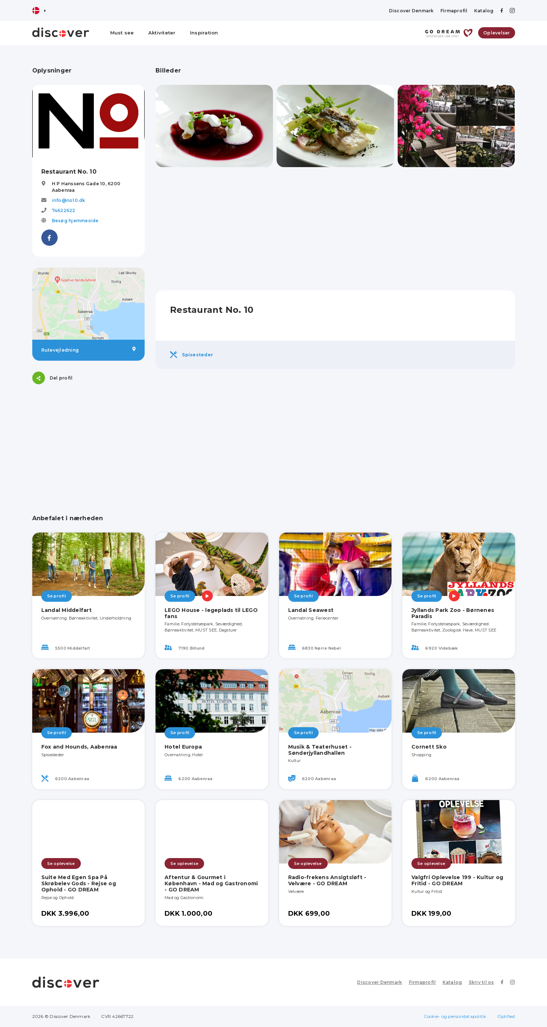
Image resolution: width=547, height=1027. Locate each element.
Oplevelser (496, 33)
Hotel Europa (183, 747)
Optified (506, 1016)
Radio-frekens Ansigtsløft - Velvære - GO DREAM (327, 880)
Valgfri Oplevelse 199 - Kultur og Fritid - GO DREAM (457, 880)
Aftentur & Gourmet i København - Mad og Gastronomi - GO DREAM (211, 883)
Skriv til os (481, 982)
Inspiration (204, 33)
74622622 (63, 210)
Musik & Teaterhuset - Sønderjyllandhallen (320, 750)
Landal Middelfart (66, 610)
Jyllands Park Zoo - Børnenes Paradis (452, 613)
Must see (122, 33)
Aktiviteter (162, 33)
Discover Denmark (411, 10)
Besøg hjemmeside (75, 220)
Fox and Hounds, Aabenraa (79, 747)
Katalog (484, 10)
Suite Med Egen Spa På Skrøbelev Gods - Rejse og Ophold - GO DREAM (78, 883)
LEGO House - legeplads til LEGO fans (211, 613)
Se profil (56, 596)
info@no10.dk (69, 200)
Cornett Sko (429, 747)
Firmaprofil (454, 10)
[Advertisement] (88, 440)
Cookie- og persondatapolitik (455, 1016)
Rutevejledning (88, 350)
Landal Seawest (311, 610)
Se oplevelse (61, 863)
